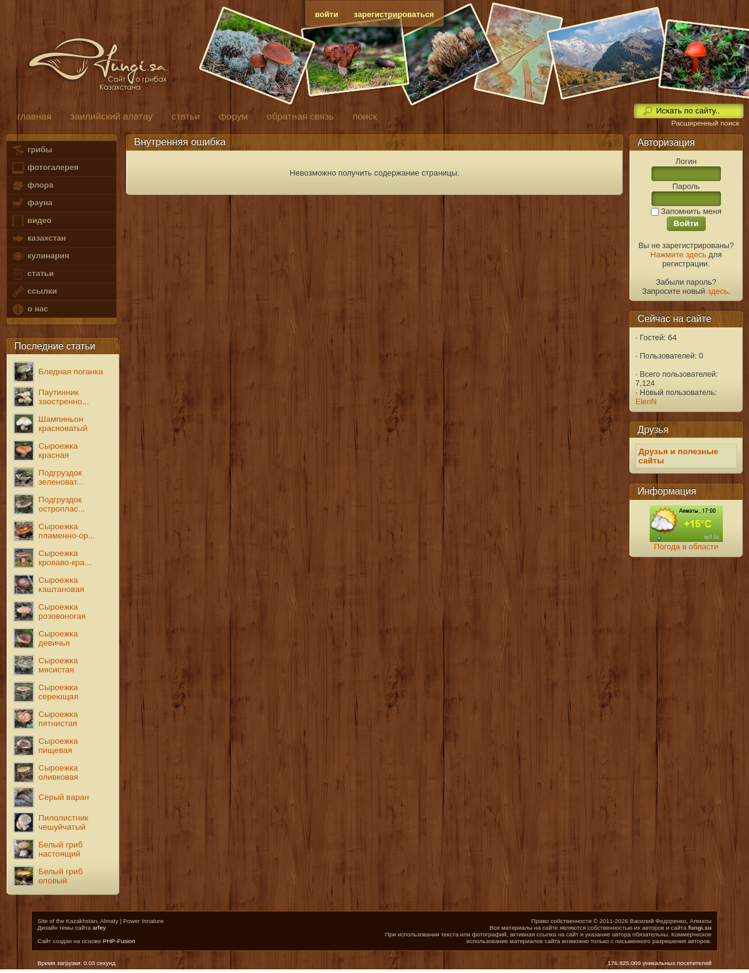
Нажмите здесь (678, 254)
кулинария (39, 256)
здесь (718, 291)
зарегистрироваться (394, 14)
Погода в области (686, 546)
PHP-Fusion (119, 941)
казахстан (38, 238)
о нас (29, 309)
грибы (31, 150)
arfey (99, 927)
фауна (31, 203)
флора (32, 185)
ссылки (33, 291)
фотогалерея (44, 168)
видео (31, 221)
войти (326, 14)
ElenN (646, 401)
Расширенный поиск (705, 123)
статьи (32, 274)
